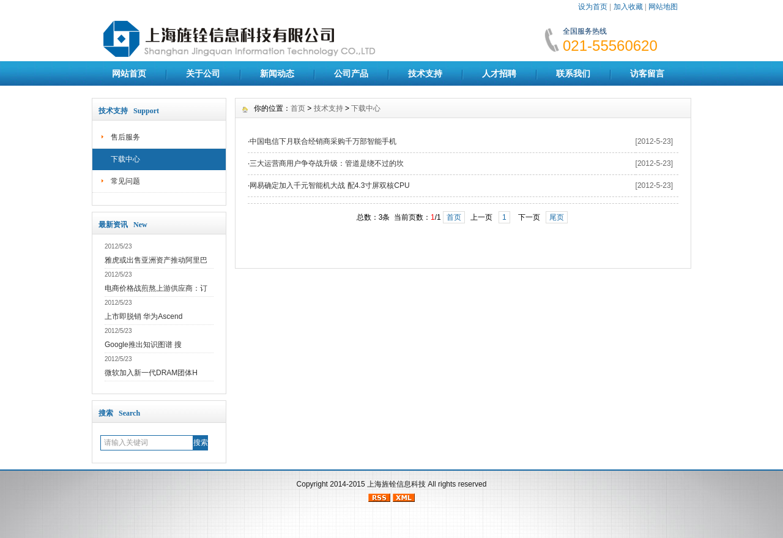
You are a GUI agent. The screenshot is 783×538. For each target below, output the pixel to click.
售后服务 (125, 137)
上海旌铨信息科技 (396, 484)
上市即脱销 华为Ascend (143, 316)
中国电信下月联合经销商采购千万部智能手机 (323, 141)
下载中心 (125, 159)
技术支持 (425, 73)
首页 (298, 108)
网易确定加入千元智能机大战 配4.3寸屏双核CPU (329, 185)
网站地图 (663, 6)
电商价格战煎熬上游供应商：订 (156, 288)
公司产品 (351, 73)
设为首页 (592, 6)
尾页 (556, 217)
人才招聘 (499, 73)
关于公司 (203, 73)
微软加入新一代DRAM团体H (151, 372)
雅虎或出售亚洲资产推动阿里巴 (156, 260)
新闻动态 (277, 73)
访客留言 (647, 73)
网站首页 (129, 73)
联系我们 (573, 73)
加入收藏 (628, 6)
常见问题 (125, 181)
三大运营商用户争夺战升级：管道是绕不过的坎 (327, 163)
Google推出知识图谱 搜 (143, 344)
